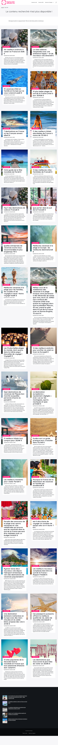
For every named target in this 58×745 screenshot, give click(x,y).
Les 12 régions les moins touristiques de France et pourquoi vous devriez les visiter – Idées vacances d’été (17, 706)
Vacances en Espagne (48, 2)
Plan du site (25, 742)
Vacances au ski (34, 2)
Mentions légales (32, 742)
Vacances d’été (41, 2)
